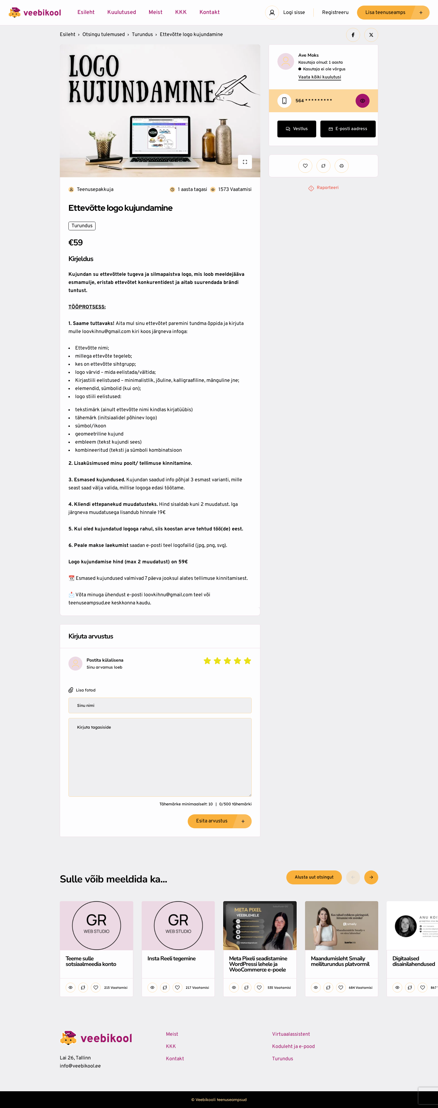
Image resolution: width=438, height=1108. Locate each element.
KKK (181, 12)
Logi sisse (294, 12)
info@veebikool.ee (80, 1066)
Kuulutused (121, 12)
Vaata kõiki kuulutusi (319, 77)
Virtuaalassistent (291, 1034)
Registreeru (335, 12)
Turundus (142, 35)
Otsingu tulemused (103, 35)
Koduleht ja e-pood (293, 1047)
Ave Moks (308, 55)
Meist (156, 12)
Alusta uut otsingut (314, 877)
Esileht (86, 12)
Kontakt (209, 12)
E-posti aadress (348, 129)
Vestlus (297, 129)
